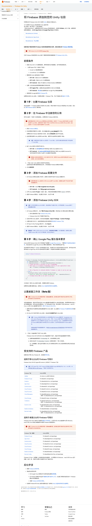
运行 (23, 1)
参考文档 (36, 9)
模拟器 (39, 90)
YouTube (47, 516)
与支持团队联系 (71, 509)
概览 (3, 9)
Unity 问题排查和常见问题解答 (49, 286)
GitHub (22, 518)
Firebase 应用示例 (34, 469)
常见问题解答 (71, 518)
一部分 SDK (48, 306)
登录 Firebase (41, 93)
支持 (54, 1)
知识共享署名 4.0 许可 (43, 487)
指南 (22, 509)
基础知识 (50, 13)
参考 (22, 511)
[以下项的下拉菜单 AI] (18, 9)
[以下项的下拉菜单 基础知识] (12, 9)
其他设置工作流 (31, 207)
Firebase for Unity (21, 6)
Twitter (46, 514)
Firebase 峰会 (48, 511)
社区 (47, 1)
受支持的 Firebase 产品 (57, 221)
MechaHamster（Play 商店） (32, 40)
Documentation (7, 6)
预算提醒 (53, 474)
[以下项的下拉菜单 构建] (18, 1)
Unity (45, 22)
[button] (8, 11)
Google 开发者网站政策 (31, 488)
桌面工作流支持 (46, 420)
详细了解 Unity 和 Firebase (36, 368)
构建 (16, 1)
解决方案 (30, 1)
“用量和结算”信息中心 (48, 476)
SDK (62, 55)
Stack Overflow (71, 511)
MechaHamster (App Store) (32, 37)
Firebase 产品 (45, 51)
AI (15, 9)
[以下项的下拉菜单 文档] (43, 1)
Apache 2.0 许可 (65, 487)
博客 (81, 1)
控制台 (33, 128)
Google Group (71, 514)
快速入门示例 (65, 96)
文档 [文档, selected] (41, 1)
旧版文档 (70, 521)
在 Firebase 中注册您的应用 (66, 309)
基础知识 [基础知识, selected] (8, 9)
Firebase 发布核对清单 (38, 481)
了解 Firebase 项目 (30, 107)
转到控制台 (86, 1)
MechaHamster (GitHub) (32, 33)
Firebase (26, 13)
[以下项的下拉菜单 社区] (50, 1)
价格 (36, 1)
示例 (42, 9)
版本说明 (70, 516)
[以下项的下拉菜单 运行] (25, 1)
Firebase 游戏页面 (67, 47)
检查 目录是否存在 (55, 327)
